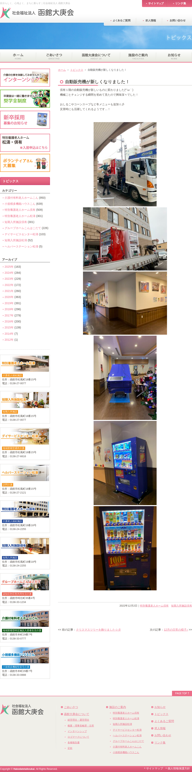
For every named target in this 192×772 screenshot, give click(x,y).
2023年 (9, 278)
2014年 (9, 333)
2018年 (9, 309)
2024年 (9, 272)
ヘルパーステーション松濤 (21, 246)
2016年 (9, 321)
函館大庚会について (76, 714)
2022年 (9, 285)
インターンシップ (77, 731)
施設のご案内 (117, 707)
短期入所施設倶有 (181, 605)
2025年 (9, 266)
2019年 (9, 303)
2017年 (9, 315)
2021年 (9, 291)
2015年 (9, 327)
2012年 (9, 339)
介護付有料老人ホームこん (21, 197)
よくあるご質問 (164, 721)
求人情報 (160, 728)
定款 (70, 748)
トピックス (76, 69)
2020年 (9, 297)
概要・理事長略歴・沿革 (81, 725)
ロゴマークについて (78, 737)
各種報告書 (74, 742)
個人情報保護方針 (179, 768)
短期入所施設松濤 (16, 240)
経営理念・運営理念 (78, 719)
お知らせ (160, 707)
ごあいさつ (71, 707)
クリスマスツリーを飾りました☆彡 (98, 629)
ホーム (62, 69)
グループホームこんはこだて (23, 228)
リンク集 (160, 742)
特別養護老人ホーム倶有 (154, 605)
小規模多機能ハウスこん (20, 203)
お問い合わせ (162, 735)
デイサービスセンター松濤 (21, 234)
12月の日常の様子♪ (176, 629)
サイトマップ (154, 768)
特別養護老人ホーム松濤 (20, 216)
